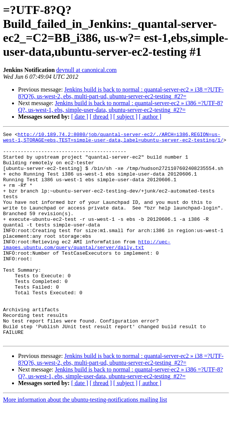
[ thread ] (101, 116)
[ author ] (150, 116)
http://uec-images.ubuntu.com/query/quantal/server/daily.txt (87, 267)
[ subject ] (125, 116)
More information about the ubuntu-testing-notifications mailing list (85, 441)
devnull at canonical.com (86, 70)
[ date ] (79, 116)
